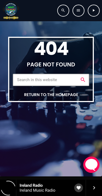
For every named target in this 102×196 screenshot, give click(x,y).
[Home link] (10, 10)
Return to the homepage (51, 95)
